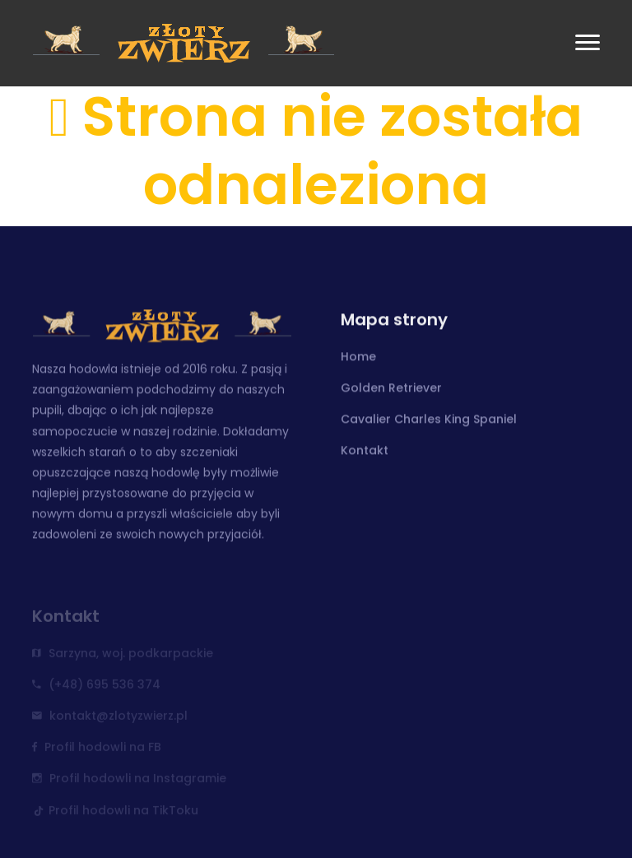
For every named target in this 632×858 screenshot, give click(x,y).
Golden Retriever (391, 389)
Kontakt (364, 451)
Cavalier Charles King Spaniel (429, 420)
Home (358, 358)
